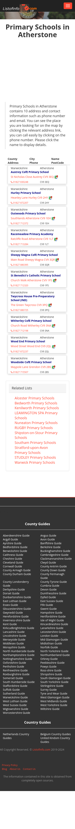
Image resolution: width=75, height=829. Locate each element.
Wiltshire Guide (50, 709)
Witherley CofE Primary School (31, 321)
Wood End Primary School (28, 341)
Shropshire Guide (51, 674)
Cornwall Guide (12, 566)
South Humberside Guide (19, 682)
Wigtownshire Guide (15, 709)
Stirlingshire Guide (51, 686)
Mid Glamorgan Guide (54, 639)
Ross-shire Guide (51, 670)
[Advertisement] (36, 71)
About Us (15, 769)
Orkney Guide (49, 659)
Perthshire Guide (13, 666)
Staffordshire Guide (15, 686)
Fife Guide (46, 605)
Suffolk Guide (11, 689)
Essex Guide (10, 605)
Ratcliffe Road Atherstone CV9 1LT (34, 239)
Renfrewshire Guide (15, 670)
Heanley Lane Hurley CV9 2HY (31, 197)
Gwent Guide (48, 609)
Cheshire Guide (12, 558)
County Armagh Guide (17, 570)
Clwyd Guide (48, 562)
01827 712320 (19, 285)
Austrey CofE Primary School (30, 172)
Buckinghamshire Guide (55, 551)
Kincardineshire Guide (54, 624)
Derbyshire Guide (14, 589)
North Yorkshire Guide (54, 651)
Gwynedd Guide (13, 612)
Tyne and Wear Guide (53, 693)
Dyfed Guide (48, 597)
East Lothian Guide (14, 601)
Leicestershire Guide (53, 632)
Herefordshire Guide (16, 616)
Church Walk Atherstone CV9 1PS (34, 280)
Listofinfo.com (41, 749)
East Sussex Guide (51, 601)
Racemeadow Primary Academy (32, 234)
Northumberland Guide (55, 655)
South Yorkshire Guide (54, 682)
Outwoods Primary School (28, 213)
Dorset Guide (11, 593)
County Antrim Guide (53, 566)
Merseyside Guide (14, 639)
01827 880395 (19, 264)
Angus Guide (48, 535)
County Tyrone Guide (53, 582)
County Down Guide (52, 570)
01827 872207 (19, 202)
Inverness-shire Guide (16, 620)
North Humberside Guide (19, 651)
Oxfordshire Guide (14, 662)
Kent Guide (10, 624)
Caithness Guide (13, 555)
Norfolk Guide (49, 647)
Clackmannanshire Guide (56, 558)
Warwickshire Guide (15, 697)
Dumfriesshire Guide (53, 593)
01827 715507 (19, 372)
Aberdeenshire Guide (16, 535)
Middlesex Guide (13, 643)
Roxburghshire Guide (16, 674)
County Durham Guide (17, 574)
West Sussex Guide (15, 705)
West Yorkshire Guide (53, 705)
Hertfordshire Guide (53, 616)
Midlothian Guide (51, 643)
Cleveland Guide (13, 562)
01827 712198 (19, 330)
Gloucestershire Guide (17, 609)
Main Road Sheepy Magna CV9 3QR (35, 259)
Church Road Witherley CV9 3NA (33, 325)
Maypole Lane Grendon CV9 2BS (33, 367)
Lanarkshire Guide (51, 628)
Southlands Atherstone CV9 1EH (33, 218)
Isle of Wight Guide (52, 620)
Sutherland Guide (14, 693)
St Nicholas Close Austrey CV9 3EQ (34, 177)
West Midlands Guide (53, 701)
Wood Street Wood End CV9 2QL (33, 346)
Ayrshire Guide (12, 543)
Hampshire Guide (51, 612)
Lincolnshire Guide (14, 635)
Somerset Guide (13, 678)
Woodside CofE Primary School (31, 362)
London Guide (49, 635)
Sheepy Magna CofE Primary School (34, 255)
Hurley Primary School (26, 193)
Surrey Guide (48, 689)
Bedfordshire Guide (15, 547)
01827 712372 (19, 223)
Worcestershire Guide (16, 713)
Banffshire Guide (51, 543)
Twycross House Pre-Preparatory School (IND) (33, 298)
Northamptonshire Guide (18, 655)
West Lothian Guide (15, 701)
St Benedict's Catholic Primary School (36, 275)
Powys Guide (48, 666)
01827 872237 (19, 351)
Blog (4, 769)
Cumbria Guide (49, 585)
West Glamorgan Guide (54, 697)
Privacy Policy (10, 765)
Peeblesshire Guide (52, 662)
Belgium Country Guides (55, 734)
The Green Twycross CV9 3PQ (31, 305)
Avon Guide (47, 539)
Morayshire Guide (14, 647)
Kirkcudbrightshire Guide (18, 628)
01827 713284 (19, 244)
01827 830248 (19, 182)
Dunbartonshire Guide (17, 597)
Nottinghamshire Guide (17, 659)
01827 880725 (19, 310)
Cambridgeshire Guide (54, 555)
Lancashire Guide (14, 632)
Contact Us (29, 769)
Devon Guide (48, 589)
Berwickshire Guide (15, 551)
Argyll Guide (10, 539)
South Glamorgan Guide (55, 678)
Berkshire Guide (50, 547)
